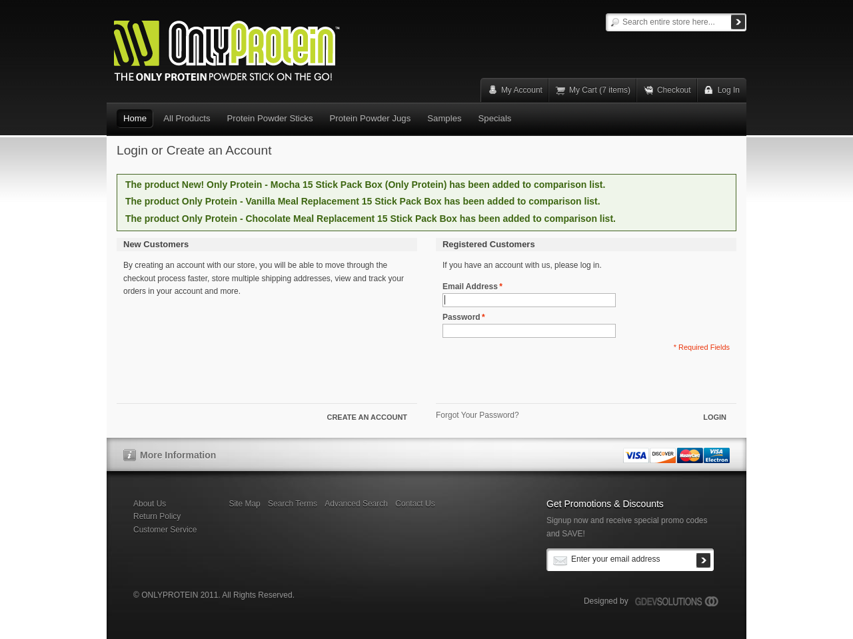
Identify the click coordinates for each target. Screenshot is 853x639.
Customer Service (165, 529)
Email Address (470, 287)
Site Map (244, 503)
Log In (729, 90)
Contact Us (414, 503)
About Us (149, 503)
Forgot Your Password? (477, 415)
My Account (521, 90)
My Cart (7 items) (599, 90)
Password (461, 317)
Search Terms (292, 503)
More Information (178, 455)
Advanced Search (356, 503)
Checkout (674, 90)
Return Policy (157, 516)
